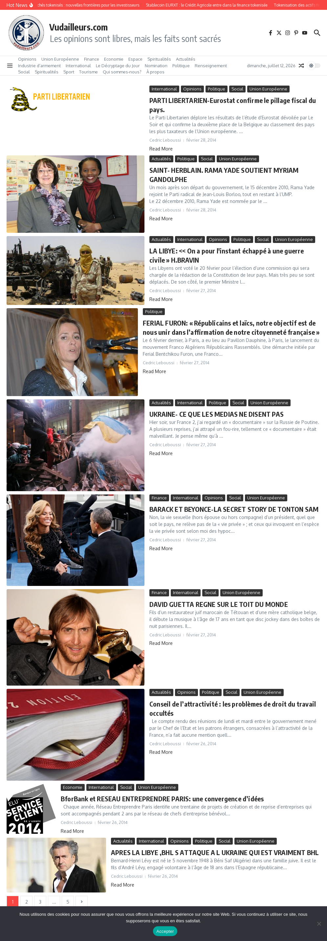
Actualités (185, 59)
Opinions (27, 59)
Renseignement (211, 65)
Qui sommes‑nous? (122, 71)
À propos (155, 71)
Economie (113, 59)
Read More (161, 148)
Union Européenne (60, 59)
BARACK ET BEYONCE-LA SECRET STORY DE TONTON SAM (233, 509)
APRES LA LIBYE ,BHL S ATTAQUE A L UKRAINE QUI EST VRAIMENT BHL (215, 852)
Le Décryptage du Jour (118, 65)
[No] (319, 923)
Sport (68, 71)
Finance (91, 59)
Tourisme (88, 71)
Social (24, 71)
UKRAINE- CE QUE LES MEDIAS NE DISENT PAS (216, 414)
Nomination (156, 65)
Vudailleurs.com (78, 26)
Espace (135, 59)
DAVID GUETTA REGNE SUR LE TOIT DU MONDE (218, 604)
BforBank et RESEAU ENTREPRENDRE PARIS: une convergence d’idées (162, 798)
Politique (181, 65)
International (78, 65)
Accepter (165, 931)
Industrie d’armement (39, 65)
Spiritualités (159, 59)
